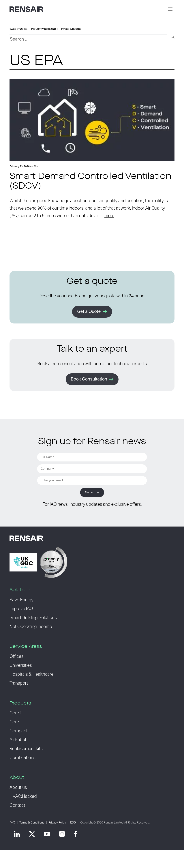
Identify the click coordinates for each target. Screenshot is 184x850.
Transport (19, 683)
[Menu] (170, 9)
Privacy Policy (57, 822)
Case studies (18, 29)
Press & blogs (71, 29)
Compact (19, 731)
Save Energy (21, 600)
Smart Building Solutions (33, 618)
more (109, 216)
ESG (73, 822)
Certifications (22, 758)
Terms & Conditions (31, 822)
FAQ (12, 822)
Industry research (44, 29)
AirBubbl (18, 740)
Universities (21, 665)
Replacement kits (26, 749)
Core (14, 722)
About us (18, 787)
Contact (17, 805)
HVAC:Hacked (23, 796)
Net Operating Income (31, 626)
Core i (15, 713)
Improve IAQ (21, 609)
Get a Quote (89, 311)
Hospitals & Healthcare (31, 674)
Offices (16, 656)
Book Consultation (89, 379)
